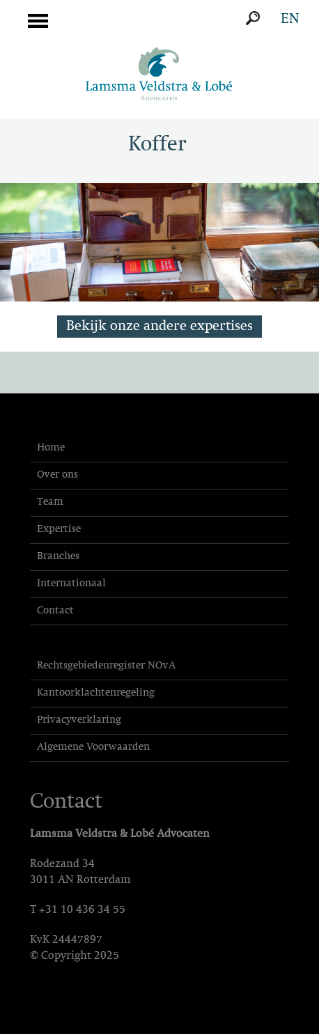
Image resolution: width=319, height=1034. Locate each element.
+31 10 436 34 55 (82, 910)
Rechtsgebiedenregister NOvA (106, 666)
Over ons (57, 475)
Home (51, 448)
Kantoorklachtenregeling (96, 693)
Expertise (59, 529)
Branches (58, 556)
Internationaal (71, 584)
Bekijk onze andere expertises (159, 327)
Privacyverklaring (79, 720)
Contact (55, 611)
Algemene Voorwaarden (93, 747)
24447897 (77, 940)
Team (50, 502)
